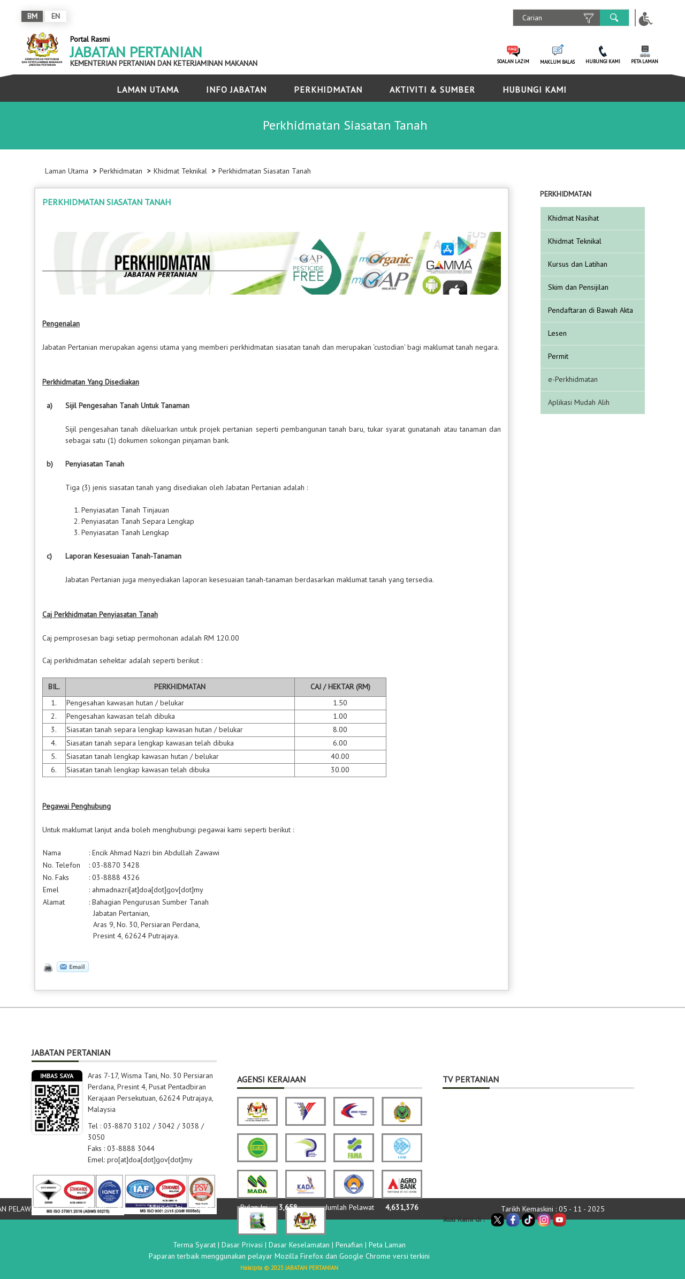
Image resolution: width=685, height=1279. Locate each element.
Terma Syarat (194, 1245)
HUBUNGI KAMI (602, 61)
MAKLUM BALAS (557, 62)
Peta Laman (387, 1245)
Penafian (349, 1245)
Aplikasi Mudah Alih (579, 402)
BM (32, 16)
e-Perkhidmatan (573, 379)
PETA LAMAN (644, 61)
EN (55, 16)
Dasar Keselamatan (299, 1245)
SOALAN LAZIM (513, 61)
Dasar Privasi (242, 1245)
